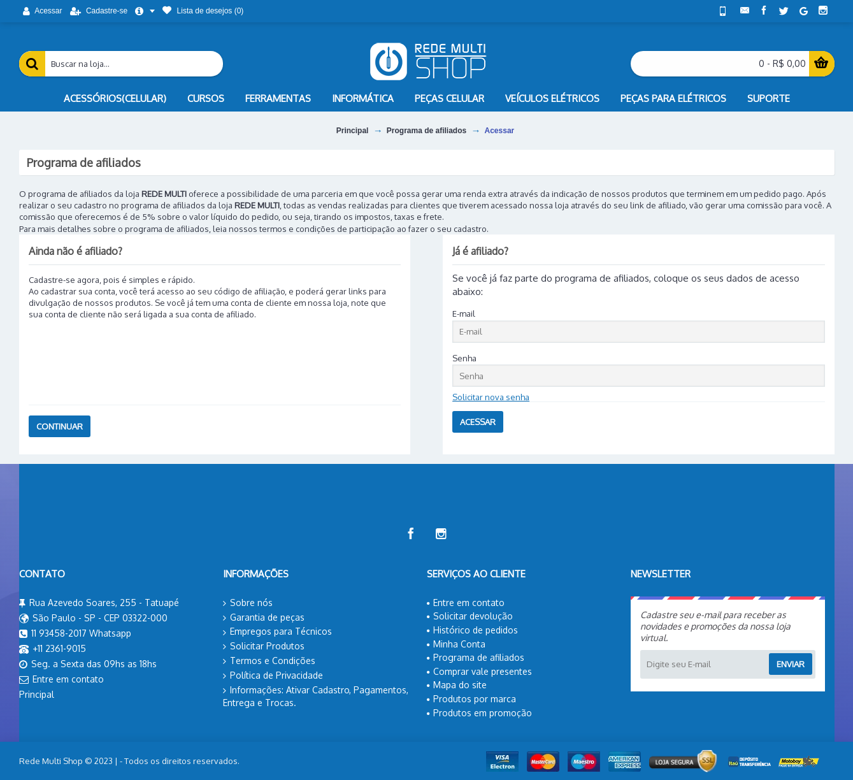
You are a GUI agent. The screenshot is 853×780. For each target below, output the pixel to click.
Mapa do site (457, 684)
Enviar (791, 664)
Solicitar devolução (470, 615)
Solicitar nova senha (490, 397)
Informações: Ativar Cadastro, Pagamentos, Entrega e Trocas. (315, 696)
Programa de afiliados (426, 130)
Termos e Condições (269, 661)
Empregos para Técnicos (277, 631)
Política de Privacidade (273, 675)
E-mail (463, 313)
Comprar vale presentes (479, 671)
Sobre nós (248, 603)
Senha (464, 358)
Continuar (59, 426)
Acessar (500, 130)
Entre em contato (61, 680)
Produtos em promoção (479, 712)
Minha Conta (456, 644)
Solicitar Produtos (264, 646)
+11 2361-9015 (52, 649)
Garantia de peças (264, 617)
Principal (352, 130)
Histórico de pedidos (472, 630)
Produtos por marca (471, 698)
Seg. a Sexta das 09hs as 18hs (88, 664)
